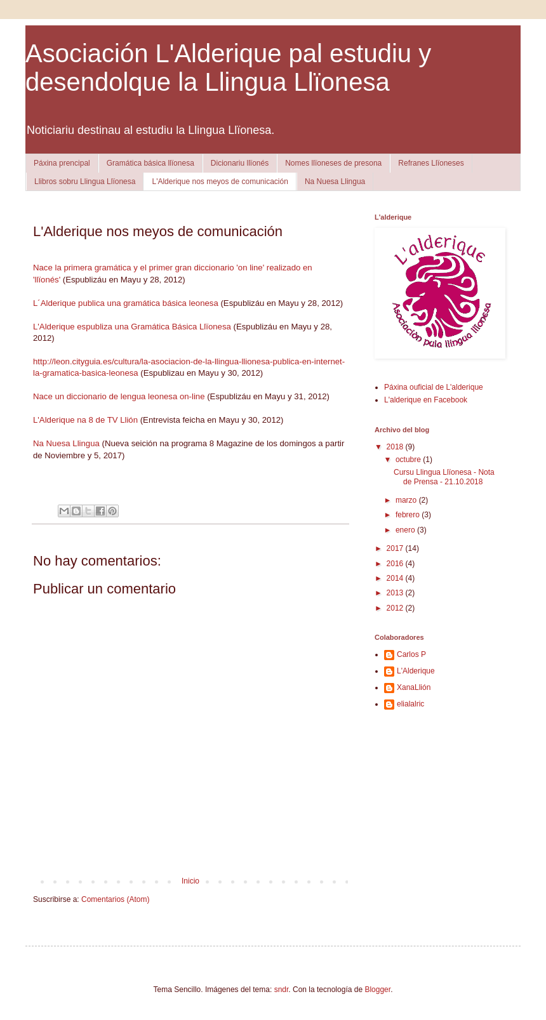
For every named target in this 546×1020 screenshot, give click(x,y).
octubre (409, 459)
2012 (396, 608)
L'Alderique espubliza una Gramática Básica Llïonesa (132, 326)
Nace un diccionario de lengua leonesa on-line (119, 396)
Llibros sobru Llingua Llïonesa (84, 181)
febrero (409, 514)
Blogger (377, 989)
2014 (396, 578)
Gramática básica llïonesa (150, 163)
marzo (407, 500)
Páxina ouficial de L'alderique (433, 387)
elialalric (410, 703)
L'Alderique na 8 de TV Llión (85, 420)
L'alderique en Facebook (425, 399)
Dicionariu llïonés (240, 163)
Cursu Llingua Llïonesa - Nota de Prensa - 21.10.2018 (444, 477)
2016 (396, 563)
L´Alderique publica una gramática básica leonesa (125, 303)
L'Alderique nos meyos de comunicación (220, 181)
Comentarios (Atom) (115, 899)
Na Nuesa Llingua (335, 181)
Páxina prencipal (62, 163)
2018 (396, 446)
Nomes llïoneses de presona (333, 163)
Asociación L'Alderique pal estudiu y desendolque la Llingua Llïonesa (228, 67)
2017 (396, 548)
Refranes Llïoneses (430, 163)
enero (406, 530)
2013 (396, 592)
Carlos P (411, 654)
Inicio (190, 881)
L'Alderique (416, 670)
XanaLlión (413, 687)
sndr (281, 989)
